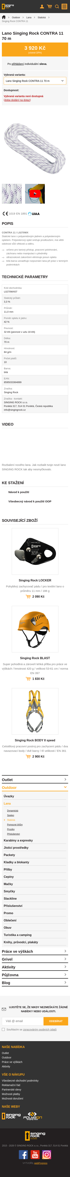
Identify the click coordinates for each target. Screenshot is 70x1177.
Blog (6, 992)
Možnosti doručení (12, 1107)
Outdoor (16, 17)
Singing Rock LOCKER (35, 589)
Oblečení (10, 929)
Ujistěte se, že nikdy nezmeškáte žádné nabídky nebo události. (38, 1018)
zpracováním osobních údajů (40, 1038)
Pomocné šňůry (15, 834)
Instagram (46, 1163)
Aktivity (8, 976)
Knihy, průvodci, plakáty (21, 951)
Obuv (7, 936)
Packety (9, 864)
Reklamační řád (11, 1094)
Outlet (7, 789)
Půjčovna (10, 984)
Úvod (4, 17)
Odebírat (56, 1030)
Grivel (7, 968)
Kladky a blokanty (16, 871)
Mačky (8, 893)
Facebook (23, 1163)
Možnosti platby (11, 1103)
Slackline (10, 907)
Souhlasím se (32, 1038)
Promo (8, 922)
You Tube (35, 1163)
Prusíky (11, 838)
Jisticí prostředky (16, 856)
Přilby (8, 878)
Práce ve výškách (17, 961)
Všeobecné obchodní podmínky (20, 1089)
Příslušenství (13, 843)
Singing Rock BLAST (35, 667)
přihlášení (18, 63)
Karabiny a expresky (18, 849)
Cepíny (9, 886)
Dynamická (12, 820)
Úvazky (9, 805)
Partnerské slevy (11, 1098)
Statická (42, 17)
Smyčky (9, 900)
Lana (28, 17)
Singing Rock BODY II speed (35, 749)
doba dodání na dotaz (17, 100)
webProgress (40, 1172)
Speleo (10, 824)
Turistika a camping (18, 944)
